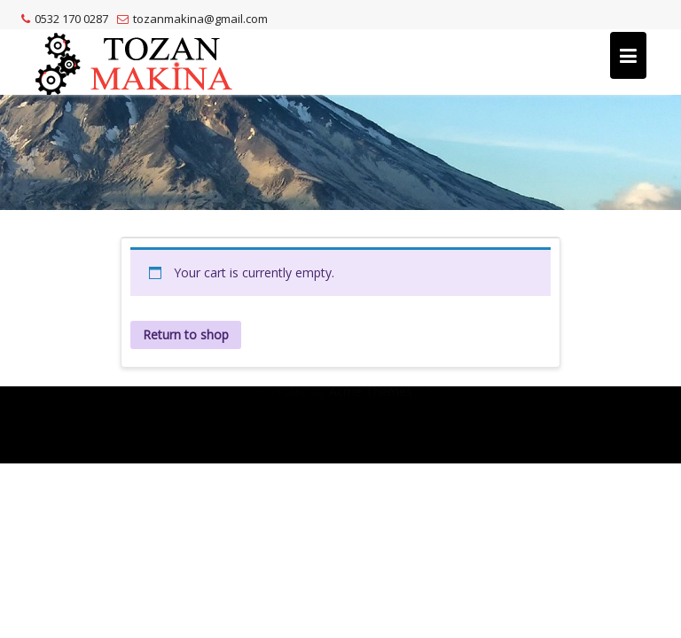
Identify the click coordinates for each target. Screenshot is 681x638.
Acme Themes (370, 440)
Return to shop (186, 334)
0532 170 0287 (64, 19)
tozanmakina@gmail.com (192, 19)
